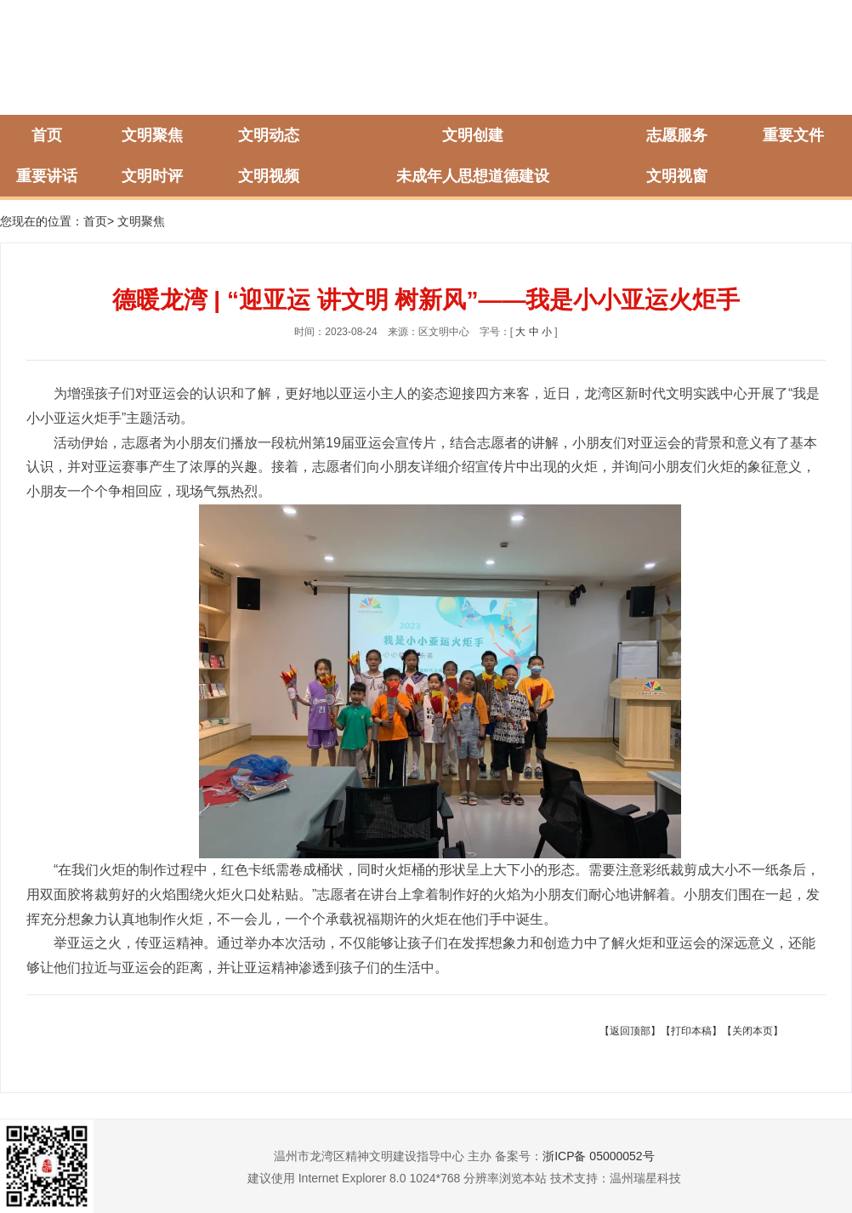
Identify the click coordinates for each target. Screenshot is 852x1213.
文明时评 (152, 176)
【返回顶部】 (630, 1031)
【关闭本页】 (752, 1031)
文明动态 (268, 135)
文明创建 (472, 135)
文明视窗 (676, 176)
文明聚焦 (152, 135)
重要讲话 (46, 176)
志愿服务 (676, 135)
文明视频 (268, 176)
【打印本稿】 (691, 1031)
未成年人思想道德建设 (472, 176)
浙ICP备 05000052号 (598, 1156)
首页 (46, 135)
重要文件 (793, 135)
